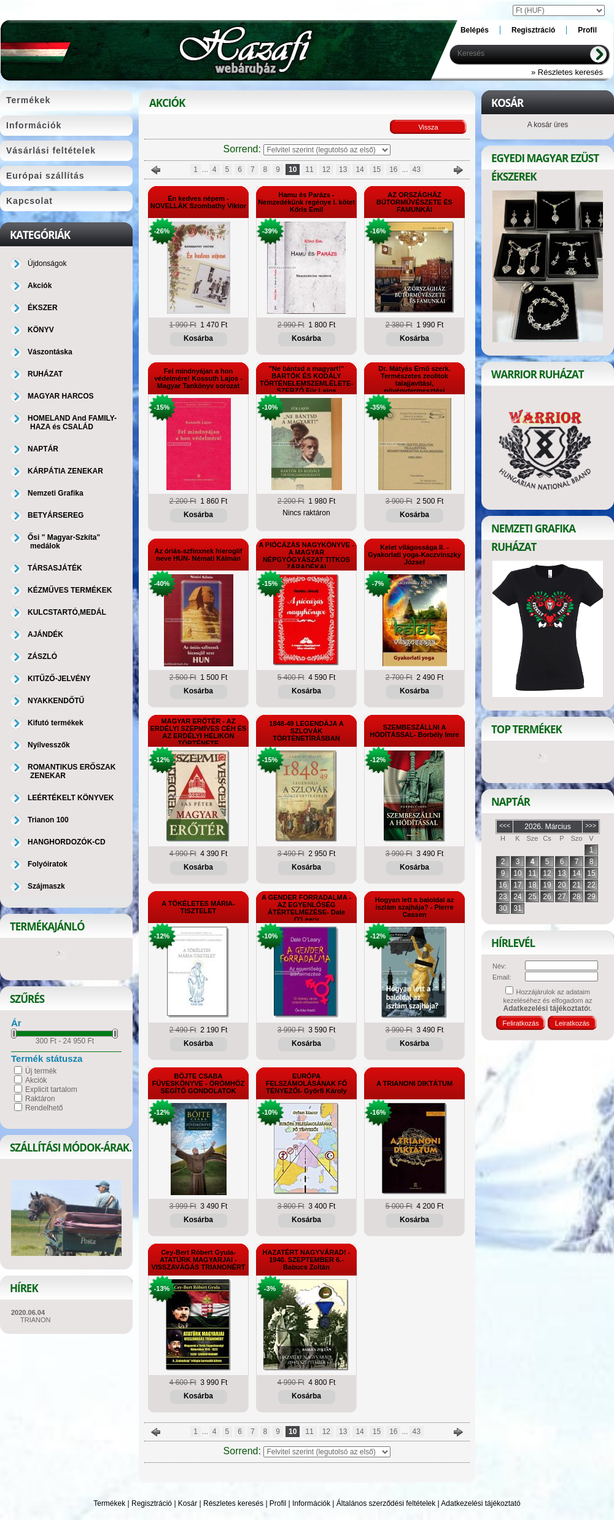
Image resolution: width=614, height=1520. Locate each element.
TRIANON (35, 1319)
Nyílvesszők (49, 745)
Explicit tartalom (51, 1089)
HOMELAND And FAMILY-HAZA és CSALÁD (72, 422)
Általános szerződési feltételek (385, 1503)
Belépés (474, 30)
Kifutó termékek (56, 723)
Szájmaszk (46, 886)
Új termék (40, 1071)
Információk (311, 1503)
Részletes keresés (233, 1503)
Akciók (36, 1080)
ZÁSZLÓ (42, 656)
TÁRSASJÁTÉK (55, 568)
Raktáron (40, 1098)
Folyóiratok (48, 864)
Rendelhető (44, 1108)
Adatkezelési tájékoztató (480, 1503)
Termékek (109, 1503)
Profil (278, 1503)
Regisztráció (151, 1503)
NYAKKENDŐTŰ (56, 700)
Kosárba (198, 338)
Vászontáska (50, 352)
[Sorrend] (327, 149)
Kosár (187, 1503)
